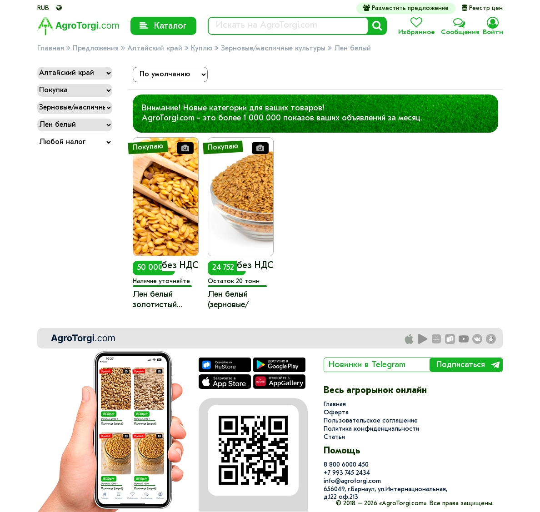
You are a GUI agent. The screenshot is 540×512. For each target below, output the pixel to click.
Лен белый (352, 48)
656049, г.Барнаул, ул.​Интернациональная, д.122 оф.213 (385, 493)
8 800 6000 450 (346, 465)
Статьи (334, 437)
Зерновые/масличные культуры (273, 48)
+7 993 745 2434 (347, 473)
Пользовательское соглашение (371, 421)
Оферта (336, 412)
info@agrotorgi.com (352, 481)
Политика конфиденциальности (371, 429)
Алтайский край (154, 48)
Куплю (201, 48)
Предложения (96, 48)
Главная (50, 48)
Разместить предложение (406, 8)
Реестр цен (482, 8)
